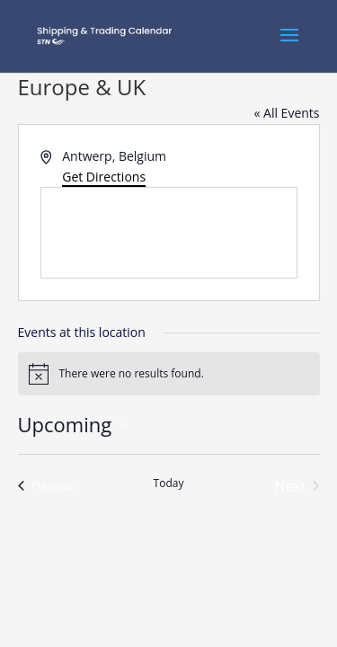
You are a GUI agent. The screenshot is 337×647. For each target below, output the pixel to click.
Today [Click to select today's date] (169, 483)
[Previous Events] (46, 486)
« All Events (286, 112)
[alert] (169, 373)
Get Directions (104, 176)
